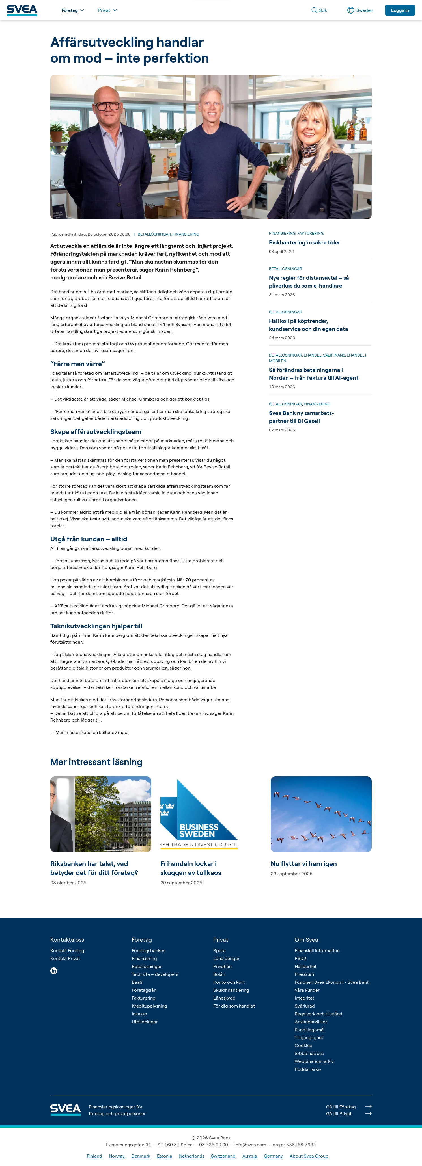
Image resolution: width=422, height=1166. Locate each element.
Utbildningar (145, 1021)
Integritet (304, 998)
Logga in (400, 10)
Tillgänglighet (309, 1037)
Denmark (141, 1156)
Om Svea (306, 939)
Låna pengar (226, 958)
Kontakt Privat (65, 958)
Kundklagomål (310, 1029)
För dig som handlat (234, 1006)
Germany (273, 1156)
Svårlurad (305, 1006)
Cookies (303, 1045)
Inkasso (139, 1014)
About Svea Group (309, 1156)
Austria (249, 1156)
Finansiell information (317, 950)
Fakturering (144, 998)
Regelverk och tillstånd (318, 1014)
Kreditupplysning (149, 1006)
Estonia (164, 1156)
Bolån (219, 974)
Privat (220, 939)
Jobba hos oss (309, 1053)
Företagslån (144, 990)
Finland (94, 1156)
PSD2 (300, 958)
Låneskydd (224, 998)
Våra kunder (307, 990)
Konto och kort (229, 982)
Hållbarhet (305, 966)
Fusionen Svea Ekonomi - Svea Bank (332, 982)
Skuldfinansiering (231, 990)
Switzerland (223, 1156)
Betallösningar (147, 966)
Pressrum (304, 974)
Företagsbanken (148, 950)
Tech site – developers (155, 974)
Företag (142, 939)
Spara (219, 950)
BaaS (137, 982)
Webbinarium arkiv (314, 1061)
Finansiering (144, 958)
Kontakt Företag (67, 950)
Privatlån (222, 966)
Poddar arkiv (308, 1069)
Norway (117, 1156)
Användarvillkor (311, 1021)
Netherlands (191, 1156)
